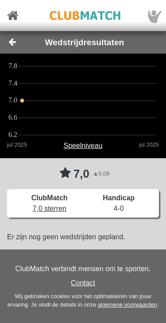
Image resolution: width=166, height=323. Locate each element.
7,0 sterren (49, 208)
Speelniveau (82, 145)
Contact (83, 283)
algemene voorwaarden (127, 304)
